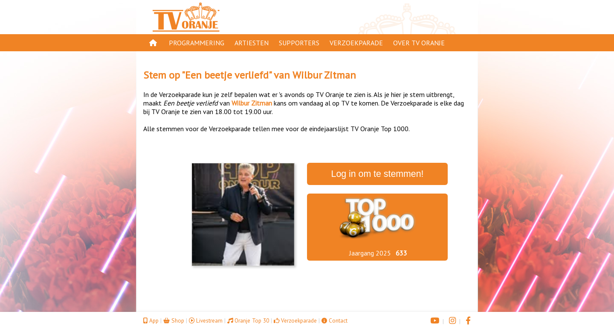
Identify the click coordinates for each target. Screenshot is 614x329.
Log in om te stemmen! (377, 174)
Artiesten (252, 42)
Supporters (299, 42)
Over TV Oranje (419, 42)
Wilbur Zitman (324, 75)
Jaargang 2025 (370, 253)
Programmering (196, 42)
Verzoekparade (356, 42)
